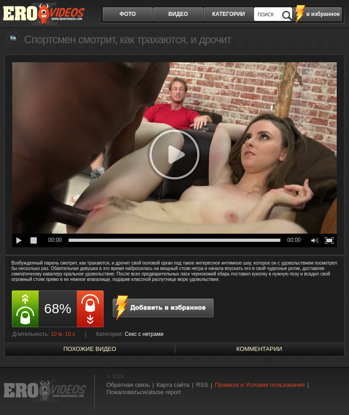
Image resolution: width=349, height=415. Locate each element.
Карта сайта (172, 384)
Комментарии (259, 348)
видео (178, 14)
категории (228, 14)
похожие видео (89, 348)
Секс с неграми (144, 334)
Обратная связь (128, 384)
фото (128, 14)
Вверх (331, 391)
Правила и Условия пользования (260, 384)
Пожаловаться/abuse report (143, 392)
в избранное (323, 14)
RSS (202, 384)
